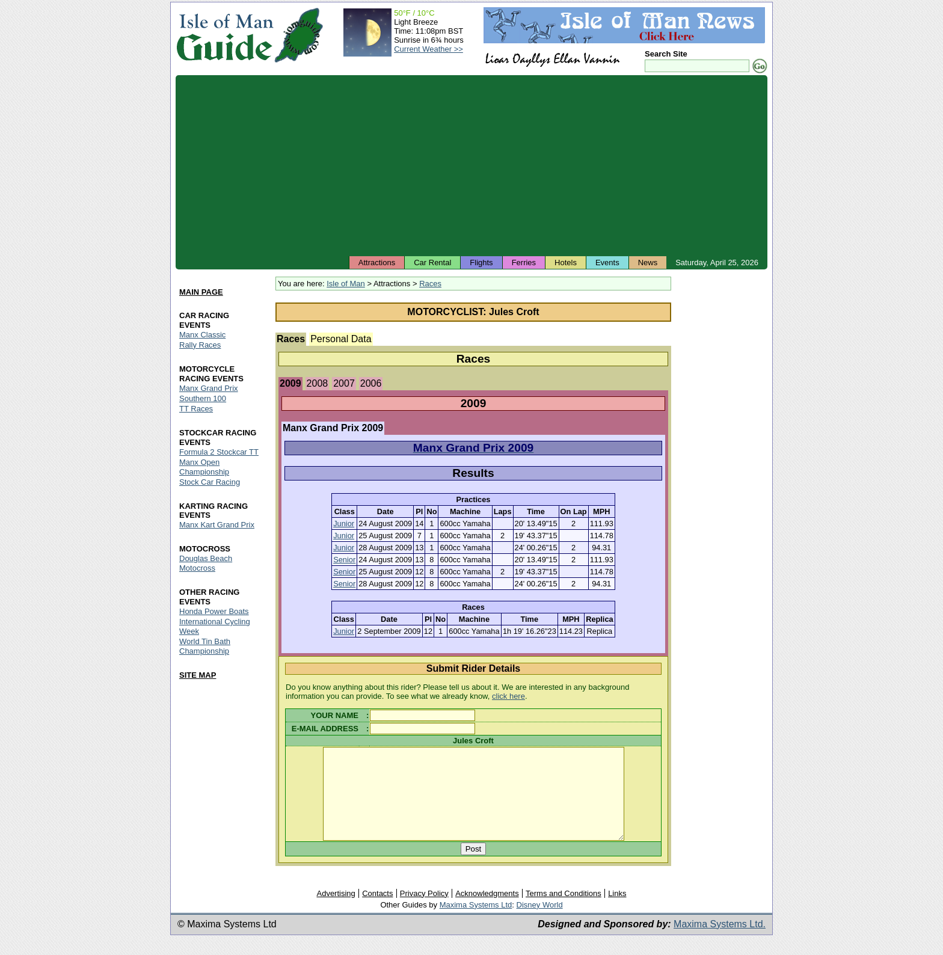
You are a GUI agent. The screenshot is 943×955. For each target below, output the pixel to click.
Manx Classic (202, 334)
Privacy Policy (424, 911)
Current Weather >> (428, 49)
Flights (481, 262)
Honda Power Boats (214, 611)
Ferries (524, 262)
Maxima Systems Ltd (476, 922)
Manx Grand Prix (208, 388)
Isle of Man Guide (225, 35)
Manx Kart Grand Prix (216, 525)
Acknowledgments (487, 911)
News (648, 262)
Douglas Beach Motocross (205, 563)
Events (607, 262)
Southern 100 (202, 398)
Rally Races (200, 344)
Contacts (377, 911)
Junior (343, 523)
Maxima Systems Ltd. (720, 942)
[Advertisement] (471, 165)
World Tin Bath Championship (204, 646)
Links (617, 911)
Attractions (376, 262)
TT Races (196, 408)
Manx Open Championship (204, 467)
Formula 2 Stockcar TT (219, 451)
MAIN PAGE (201, 291)
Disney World (540, 922)
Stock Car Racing (209, 482)
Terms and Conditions (563, 911)
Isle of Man (346, 283)
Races (430, 283)
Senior (344, 559)
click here (508, 696)
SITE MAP (197, 675)
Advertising (335, 911)
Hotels (565, 262)
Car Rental (432, 262)
